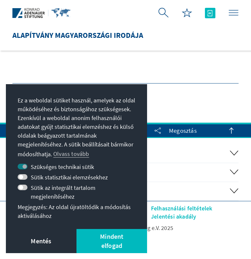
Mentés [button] (41, 241)
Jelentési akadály (173, 216)
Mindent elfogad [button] (111, 241)
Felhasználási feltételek (181, 208)
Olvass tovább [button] (71, 154)
